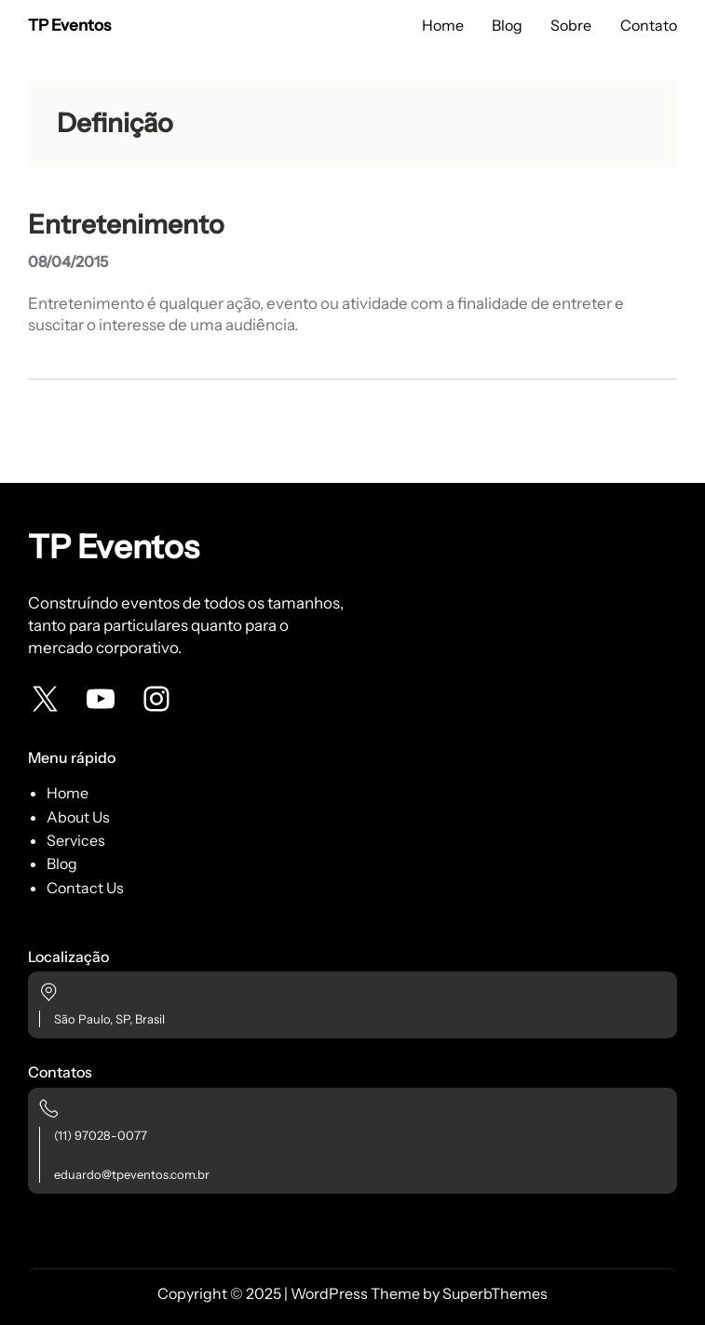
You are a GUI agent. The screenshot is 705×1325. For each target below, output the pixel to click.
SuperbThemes (495, 1293)
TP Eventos (69, 25)
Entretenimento (126, 224)
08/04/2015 (68, 261)
